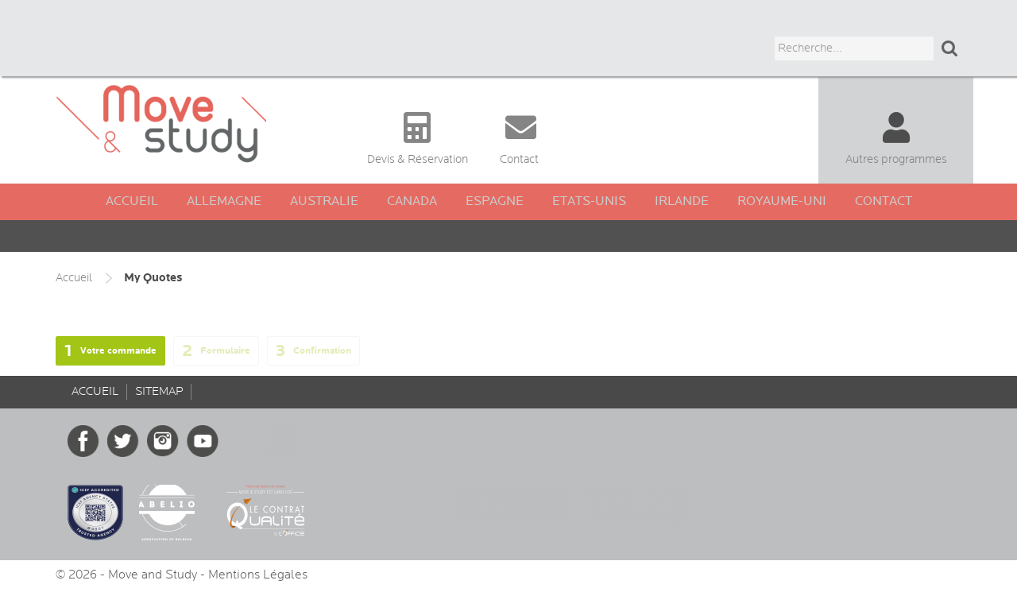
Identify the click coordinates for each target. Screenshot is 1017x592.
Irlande (682, 201)
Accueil (132, 201)
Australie (324, 201)
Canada (412, 201)
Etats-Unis (589, 201)
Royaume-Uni (781, 201)
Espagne (495, 201)
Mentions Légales (257, 574)
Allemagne (224, 201)
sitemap (159, 391)
